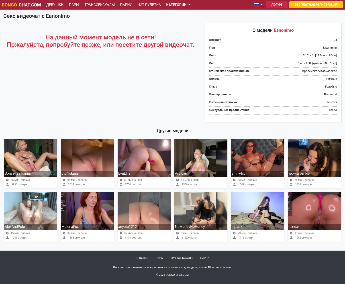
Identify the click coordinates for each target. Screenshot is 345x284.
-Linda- (293, 227)
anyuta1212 (127, 227)
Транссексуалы (99, 5)
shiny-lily (238, 173)
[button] (259, 4)
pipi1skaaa (70, 173)
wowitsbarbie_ (299, 173)
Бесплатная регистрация (316, 4)
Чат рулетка (149, 5)
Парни (126, 5)
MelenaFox (70, 227)
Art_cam (181, 173)
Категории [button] (176, 5)
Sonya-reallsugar (18, 173)
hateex (237, 227)
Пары (74, 5)
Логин (277, 4)
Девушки (55, 5)
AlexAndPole (15, 227)
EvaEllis (124, 173)
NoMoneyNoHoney (190, 227)
